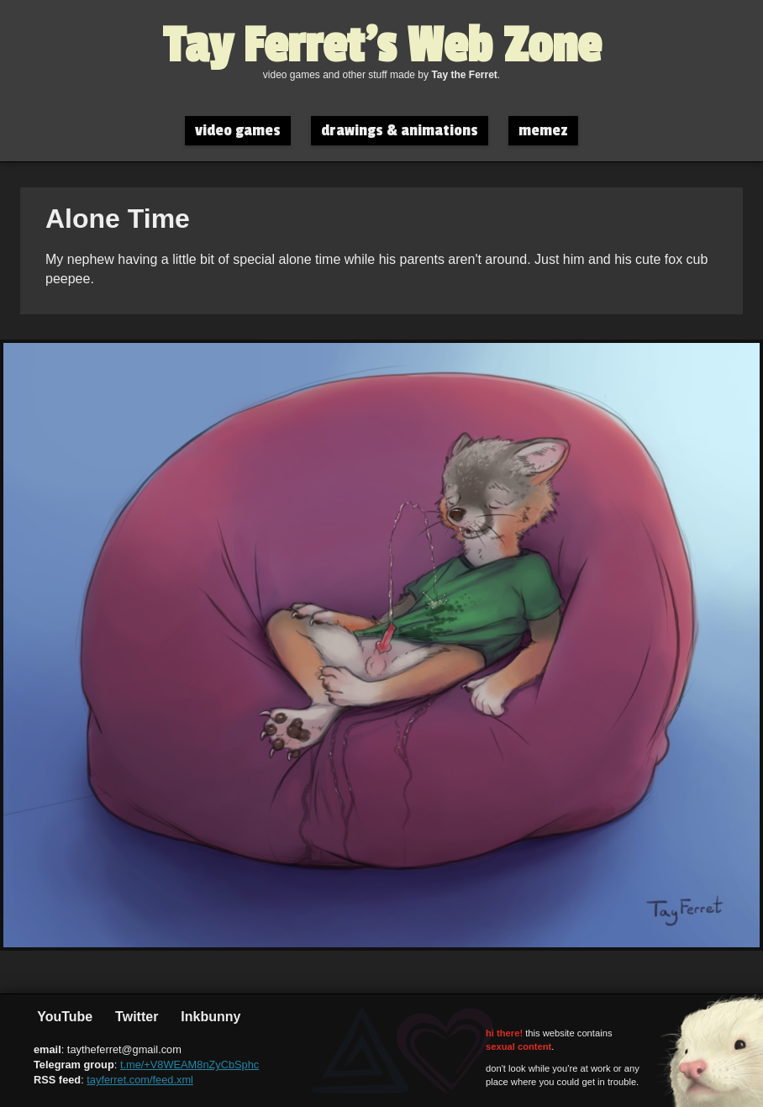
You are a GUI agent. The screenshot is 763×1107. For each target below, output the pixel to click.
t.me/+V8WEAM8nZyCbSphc (189, 1064)
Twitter (135, 1016)
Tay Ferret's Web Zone (382, 46)
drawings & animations (399, 130)
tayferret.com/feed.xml (140, 1079)
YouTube (63, 1016)
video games (238, 130)
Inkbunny (209, 1016)
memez (543, 130)
